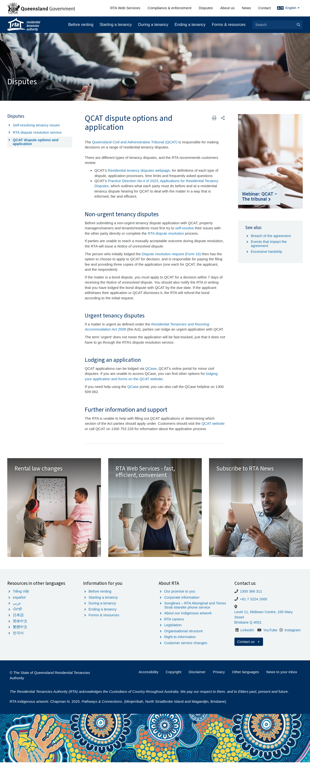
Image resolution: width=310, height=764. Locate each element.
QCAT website (213, 423)
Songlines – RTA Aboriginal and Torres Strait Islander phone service (195, 607)
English (293, 8)
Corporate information (181, 599)
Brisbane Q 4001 (248, 624)
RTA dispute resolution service (37, 132)
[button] (223, 118)
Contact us (248, 643)
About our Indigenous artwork (188, 615)
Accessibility (149, 673)
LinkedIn (247, 632)
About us (227, 8)
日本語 (18, 617)
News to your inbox (281, 673)
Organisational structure (183, 633)
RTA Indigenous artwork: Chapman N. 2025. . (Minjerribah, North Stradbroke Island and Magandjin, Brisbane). (118, 703)
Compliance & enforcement (170, 8)
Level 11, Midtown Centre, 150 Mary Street (263, 616)
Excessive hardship (266, 251)
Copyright (173, 673)
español (19, 599)
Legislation (173, 627)
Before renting (80, 24)
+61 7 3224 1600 (253, 601)
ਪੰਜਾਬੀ (17, 611)
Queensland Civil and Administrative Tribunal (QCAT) (134, 142)
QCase (151, 368)
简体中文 (20, 623)
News (246, 8)
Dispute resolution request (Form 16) (171, 254)
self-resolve (184, 228)
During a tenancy (153, 24)
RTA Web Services (125, 8)
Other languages (245, 673)
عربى (17, 605)
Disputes (206, 8)
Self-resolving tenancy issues (36, 125)
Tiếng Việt (21, 593)
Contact (264, 8)
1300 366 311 (251, 593)
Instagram (293, 632)
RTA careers (174, 621)
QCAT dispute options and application (35, 142)
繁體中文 (20, 628)
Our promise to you (179, 593)
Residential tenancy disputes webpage (139, 170)
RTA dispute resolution (166, 233)
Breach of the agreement (271, 236)
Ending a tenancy (190, 24)
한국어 (18, 635)
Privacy (219, 673)
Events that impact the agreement (269, 243)
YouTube (270, 632)
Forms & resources (229, 24)
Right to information (180, 638)
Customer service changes (185, 644)
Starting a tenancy (116, 24)
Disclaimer (197, 673)
